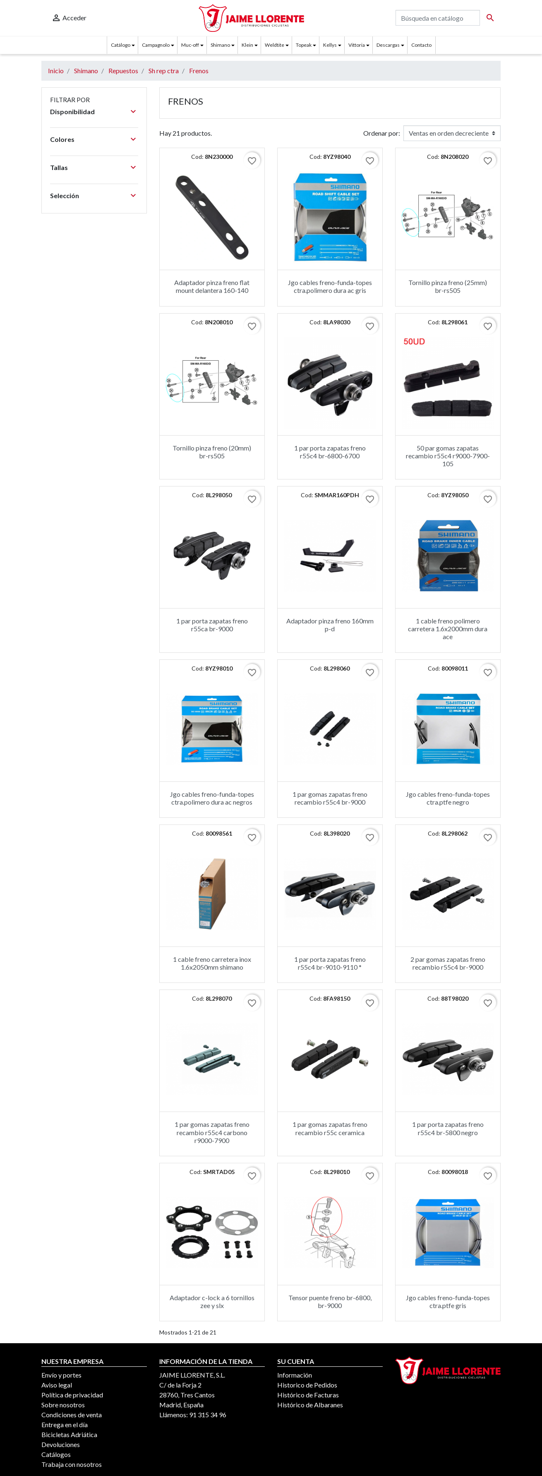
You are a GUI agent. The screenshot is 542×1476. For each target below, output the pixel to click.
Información (294, 1375)
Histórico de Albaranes (310, 1405)
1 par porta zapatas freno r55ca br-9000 (212, 625)
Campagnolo (156, 45)
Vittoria (356, 45)
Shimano (220, 45)
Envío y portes (61, 1375)
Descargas (388, 45)
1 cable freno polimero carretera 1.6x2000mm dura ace (447, 628)
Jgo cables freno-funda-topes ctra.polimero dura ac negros (212, 798)
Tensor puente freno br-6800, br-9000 (330, 1301)
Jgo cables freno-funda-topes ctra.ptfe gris (448, 1301)
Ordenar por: (381, 133)
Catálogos (56, 1454)
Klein (247, 45)
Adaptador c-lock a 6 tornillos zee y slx (212, 1301)
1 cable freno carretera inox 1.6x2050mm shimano (212, 963)
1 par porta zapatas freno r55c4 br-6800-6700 (330, 452)
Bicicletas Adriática (69, 1434)
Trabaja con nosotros (71, 1464)
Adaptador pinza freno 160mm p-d (330, 625)
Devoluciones (60, 1444)
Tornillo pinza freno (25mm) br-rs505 (447, 286)
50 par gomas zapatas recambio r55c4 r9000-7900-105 (448, 455)
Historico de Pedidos (307, 1385)
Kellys (330, 45)
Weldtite (274, 45)
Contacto (421, 45)
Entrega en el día (64, 1424)
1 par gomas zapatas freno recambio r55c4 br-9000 (330, 798)
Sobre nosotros (63, 1405)
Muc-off (190, 45)
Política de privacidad (72, 1395)
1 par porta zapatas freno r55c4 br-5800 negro (448, 1128)
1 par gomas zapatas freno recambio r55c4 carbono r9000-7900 (212, 1132)
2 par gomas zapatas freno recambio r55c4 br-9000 (447, 963)
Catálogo (120, 45)
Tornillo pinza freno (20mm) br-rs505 (212, 452)
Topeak (304, 45)
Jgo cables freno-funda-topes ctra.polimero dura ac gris (330, 286)
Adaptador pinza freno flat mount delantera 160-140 (211, 286)
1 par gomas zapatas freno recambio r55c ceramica (330, 1128)
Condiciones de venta (71, 1414)
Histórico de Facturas (308, 1395)
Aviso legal (56, 1385)
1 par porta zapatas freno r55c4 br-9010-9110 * (330, 963)
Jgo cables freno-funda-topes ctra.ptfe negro (448, 798)
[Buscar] (438, 18)
